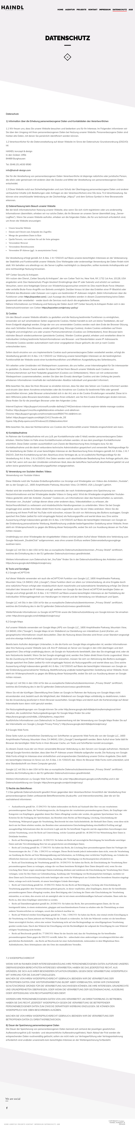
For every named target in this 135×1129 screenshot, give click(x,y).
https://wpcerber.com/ (35, 296)
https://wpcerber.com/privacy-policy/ (60, 307)
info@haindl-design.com (18, 170)
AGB (131, 9)
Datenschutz (120, 9)
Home (60, 9)
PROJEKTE (81, 9)
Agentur (70, 9)
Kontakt (92, 9)
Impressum (105, 9)
